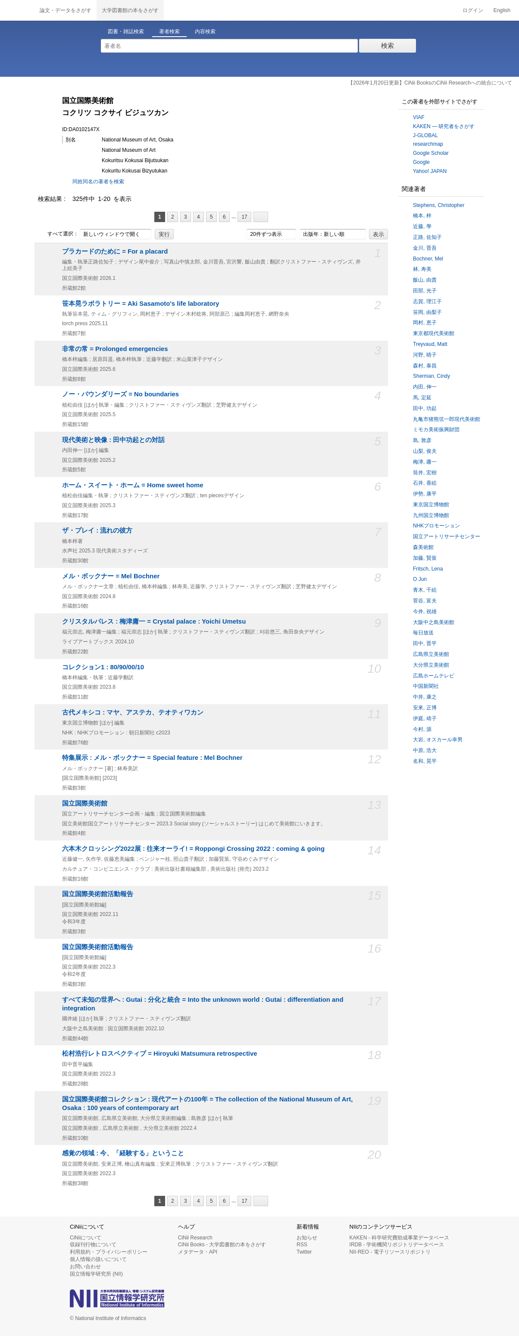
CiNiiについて (85, 1238)
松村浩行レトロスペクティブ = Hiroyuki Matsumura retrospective (159, 1053)
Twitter (304, 1252)
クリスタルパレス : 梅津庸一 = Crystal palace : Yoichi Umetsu (154, 621)
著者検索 (169, 31)
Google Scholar (431, 153)
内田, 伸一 (425, 387)
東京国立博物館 (431, 505)
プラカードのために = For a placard (115, 251)
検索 (387, 45)
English (502, 10)
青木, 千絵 (425, 590)
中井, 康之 (425, 697)
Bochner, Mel (428, 259)
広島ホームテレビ (433, 676)
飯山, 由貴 (425, 280)
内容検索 (205, 31)
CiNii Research (195, 1238)
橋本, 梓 (422, 216)
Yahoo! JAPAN (430, 171)
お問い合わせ (85, 1267)
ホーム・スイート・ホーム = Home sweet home (132, 485)
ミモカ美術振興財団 (436, 430)
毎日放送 (423, 633)
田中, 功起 (425, 408)
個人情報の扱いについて (98, 1259)
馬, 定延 (422, 398)
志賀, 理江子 (427, 301)
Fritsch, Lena (428, 569)
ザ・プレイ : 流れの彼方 (97, 530)
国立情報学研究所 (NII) (96, 1274)
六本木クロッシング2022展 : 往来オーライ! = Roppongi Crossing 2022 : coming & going (193, 848)
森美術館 (423, 547)
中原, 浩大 (425, 750)
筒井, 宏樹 (425, 473)
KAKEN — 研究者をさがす (444, 126)
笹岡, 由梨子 (427, 312)
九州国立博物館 (431, 515)
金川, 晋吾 (425, 248)
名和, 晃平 (425, 761)
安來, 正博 (425, 708)
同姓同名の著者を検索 (98, 182)
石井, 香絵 (425, 483)
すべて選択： (58, 234)
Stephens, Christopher (438, 205)
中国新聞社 (426, 686)
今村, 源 (422, 729)
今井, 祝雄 (425, 611)
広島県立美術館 (431, 654)
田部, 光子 (425, 291)
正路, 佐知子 (427, 237)
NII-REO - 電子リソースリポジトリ (390, 1252)
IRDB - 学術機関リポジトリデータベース (397, 1245)
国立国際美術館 (84, 803)
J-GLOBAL (425, 135)
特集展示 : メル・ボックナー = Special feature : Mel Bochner (152, 757)
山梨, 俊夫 (425, 451)
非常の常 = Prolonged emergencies (115, 348)
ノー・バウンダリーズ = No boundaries (120, 394)
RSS (302, 1245)
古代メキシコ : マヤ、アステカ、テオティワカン (132, 712)
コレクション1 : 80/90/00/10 (103, 667)
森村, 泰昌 (425, 366)
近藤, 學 (422, 226)
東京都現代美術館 (433, 333)
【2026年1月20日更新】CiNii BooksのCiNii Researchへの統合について (430, 83)
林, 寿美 (422, 269)
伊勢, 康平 (425, 494)
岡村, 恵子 (425, 323)
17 (244, 217)
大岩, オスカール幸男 (438, 740)
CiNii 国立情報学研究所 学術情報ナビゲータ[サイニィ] (17, 10)
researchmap (428, 144)
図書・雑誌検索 (126, 31)
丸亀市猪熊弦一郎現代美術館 (446, 419)
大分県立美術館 (431, 665)
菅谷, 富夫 (425, 601)
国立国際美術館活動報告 (97, 894)
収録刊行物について (93, 1245)
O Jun (420, 579)
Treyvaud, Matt (430, 344)
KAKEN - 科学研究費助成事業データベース (399, 1238)
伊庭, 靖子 (425, 718)
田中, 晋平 (425, 643)
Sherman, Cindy (431, 376)
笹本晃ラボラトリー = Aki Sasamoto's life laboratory (140, 303)
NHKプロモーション (436, 526)
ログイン (473, 10)
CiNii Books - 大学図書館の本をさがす (222, 1245)
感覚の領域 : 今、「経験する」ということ (123, 1153)
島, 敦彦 (422, 440)
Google (421, 162)
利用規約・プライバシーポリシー (108, 1252)
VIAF (419, 117)
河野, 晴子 (425, 355)
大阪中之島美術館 (433, 622)
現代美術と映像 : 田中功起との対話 (113, 439)
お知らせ (307, 1238)
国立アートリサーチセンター (446, 536)
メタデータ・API (197, 1252)
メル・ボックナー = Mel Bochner (110, 576)
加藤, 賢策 (425, 558)
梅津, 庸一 (425, 462)
